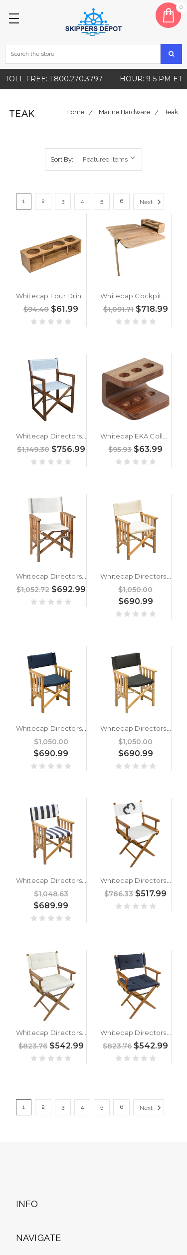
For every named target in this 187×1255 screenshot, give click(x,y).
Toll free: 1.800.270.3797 (54, 78)
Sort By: (61, 159)
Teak (171, 112)
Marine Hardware (124, 112)
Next (152, 202)
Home (75, 112)
